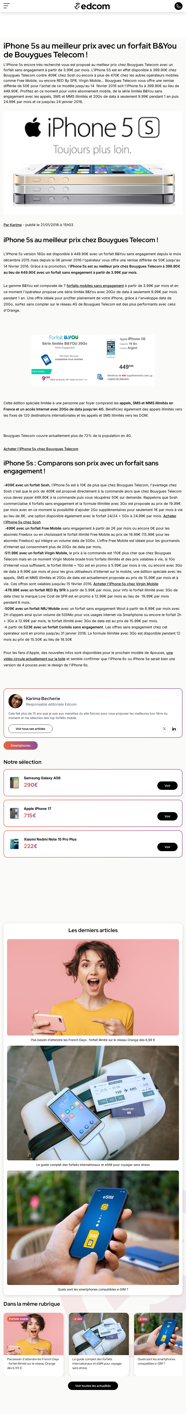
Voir (167, 786)
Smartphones (20, 745)
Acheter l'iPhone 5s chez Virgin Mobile (125, 584)
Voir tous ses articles (30, 729)
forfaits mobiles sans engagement (95, 285)
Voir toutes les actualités (93, 1386)
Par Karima (13, 225)
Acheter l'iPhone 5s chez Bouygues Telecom (41, 449)
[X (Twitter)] (164, 728)
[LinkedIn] (174, 728)
